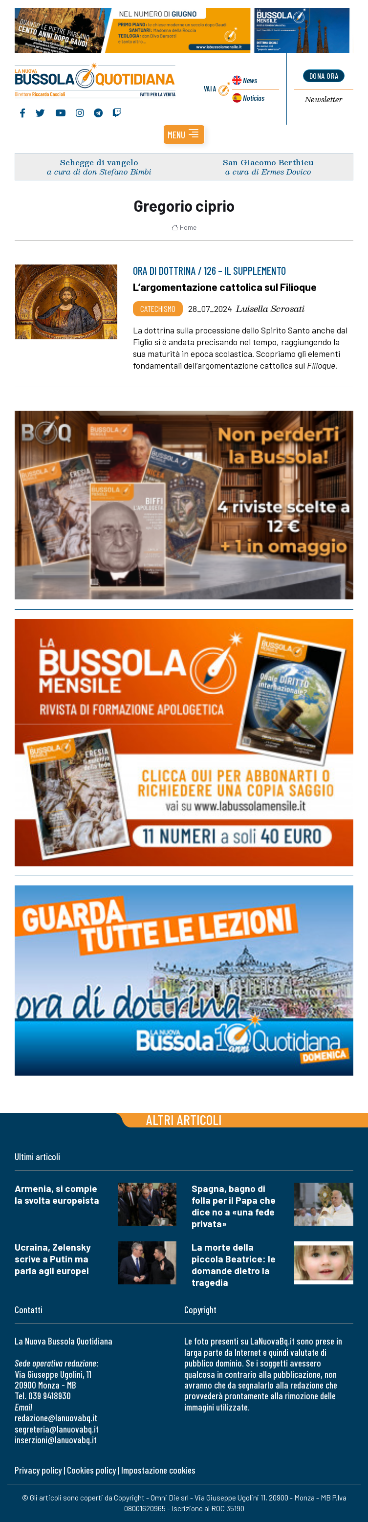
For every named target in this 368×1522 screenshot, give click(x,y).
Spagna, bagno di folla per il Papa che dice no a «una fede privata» (234, 1206)
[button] (184, 134)
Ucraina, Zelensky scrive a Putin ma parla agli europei (53, 1258)
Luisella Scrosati (270, 308)
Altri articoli (184, 1119)
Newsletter (324, 99)
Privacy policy (38, 1470)
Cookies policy (91, 1470)
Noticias (253, 97)
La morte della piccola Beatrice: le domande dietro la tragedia (234, 1264)
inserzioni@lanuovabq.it (56, 1439)
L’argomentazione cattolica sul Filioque (225, 286)
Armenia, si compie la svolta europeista (57, 1194)
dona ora (324, 75)
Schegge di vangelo (99, 162)
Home (184, 227)
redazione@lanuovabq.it (56, 1417)
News (250, 80)
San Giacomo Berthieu (268, 162)
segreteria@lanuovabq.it (57, 1428)
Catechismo (157, 308)
